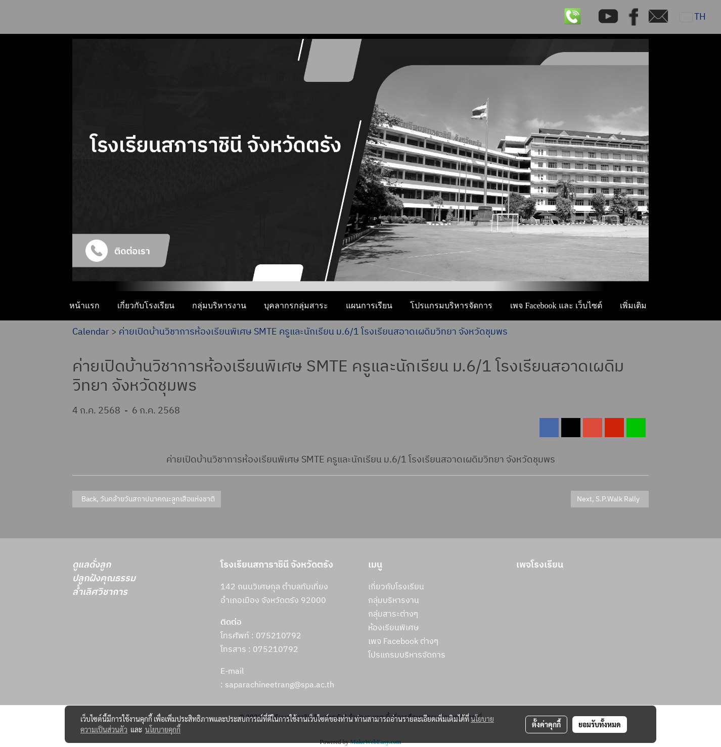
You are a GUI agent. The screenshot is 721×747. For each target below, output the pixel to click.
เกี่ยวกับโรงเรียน (145, 305)
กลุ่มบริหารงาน (219, 305)
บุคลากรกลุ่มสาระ (296, 305)
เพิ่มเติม (633, 305)
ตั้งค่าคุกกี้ (546, 724)
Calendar (90, 332)
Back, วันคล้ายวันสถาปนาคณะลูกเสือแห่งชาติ (146, 499)
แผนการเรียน (369, 305)
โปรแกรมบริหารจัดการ (451, 305)
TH (693, 17)
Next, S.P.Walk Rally (610, 499)
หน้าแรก (84, 305)
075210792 (275, 650)
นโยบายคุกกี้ (163, 729)
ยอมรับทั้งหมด (599, 724)
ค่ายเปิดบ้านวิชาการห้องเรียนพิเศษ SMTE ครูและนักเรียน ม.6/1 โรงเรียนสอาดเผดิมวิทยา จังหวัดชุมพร (313, 332)
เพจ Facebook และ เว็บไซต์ (556, 305)
